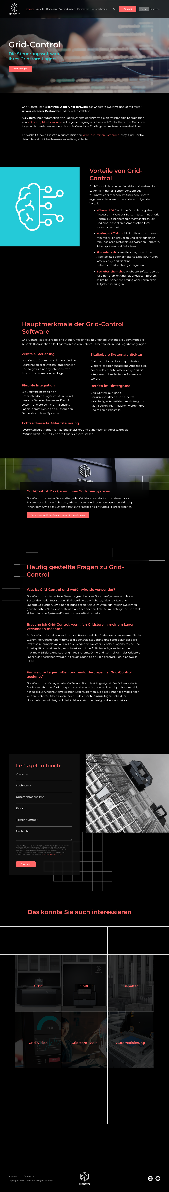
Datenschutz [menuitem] (30, 1177)
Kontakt (128, 9)
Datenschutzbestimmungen (51, 854)
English (155, 9)
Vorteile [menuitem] (40, 9)
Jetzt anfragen (20, 68)
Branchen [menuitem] (51, 9)
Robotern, (34, 122)
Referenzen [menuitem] (83, 9)
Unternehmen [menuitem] (99, 9)
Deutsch (144, 9)
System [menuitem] (30, 9)
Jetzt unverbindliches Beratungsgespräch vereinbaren (58, 515)
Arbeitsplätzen (51, 122)
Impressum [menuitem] (14, 1177)
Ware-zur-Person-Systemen (101, 135)
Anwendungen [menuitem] (67, 9)
